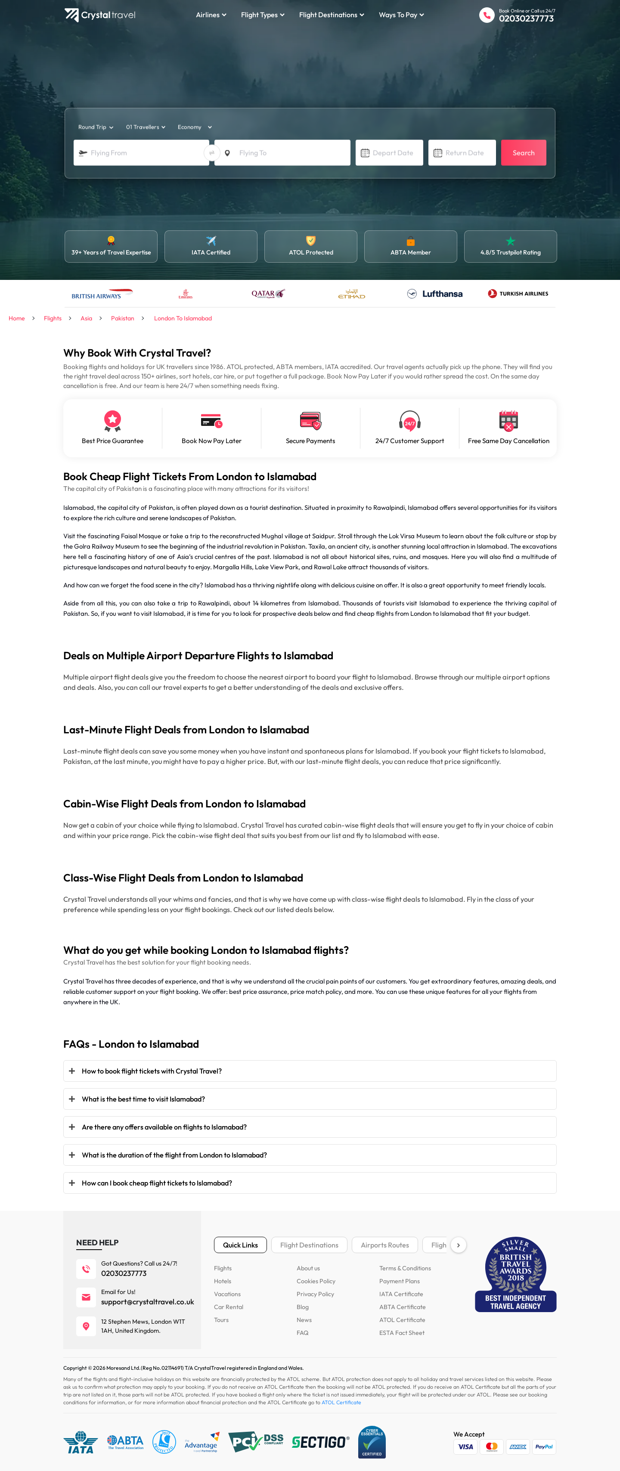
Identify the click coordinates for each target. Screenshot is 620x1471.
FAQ (303, 1333)
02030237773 (526, 18)
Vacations (227, 1294)
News (304, 1320)
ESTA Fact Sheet (402, 1333)
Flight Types (263, 14)
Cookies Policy (316, 1281)
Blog (303, 1307)
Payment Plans (399, 1281)
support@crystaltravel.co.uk (147, 1302)
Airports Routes (385, 1245)
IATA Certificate (401, 1294)
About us (308, 1268)
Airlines (211, 14)
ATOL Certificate (402, 1320)
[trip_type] (95, 127)
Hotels (222, 1281)
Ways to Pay (401, 14)
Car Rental (228, 1307)
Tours (221, 1320)
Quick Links (240, 1245)
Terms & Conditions (405, 1268)
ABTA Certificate (402, 1307)
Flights (223, 1268)
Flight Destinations (331, 14)
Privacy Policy (315, 1294)
